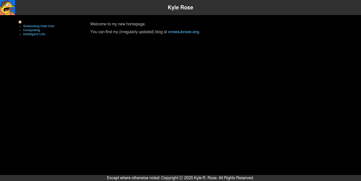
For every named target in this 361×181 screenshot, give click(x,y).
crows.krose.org (183, 32)
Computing (31, 30)
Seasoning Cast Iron (38, 26)
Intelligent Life (34, 34)
